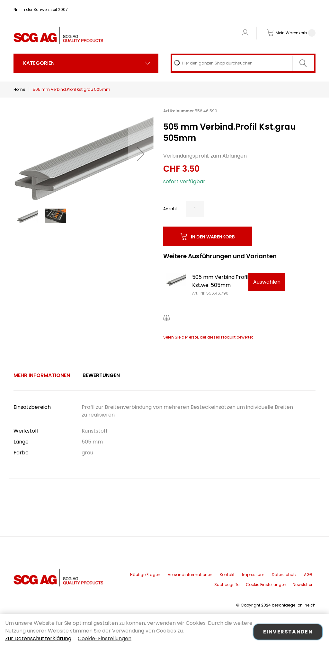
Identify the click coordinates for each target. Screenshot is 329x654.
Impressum (253, 574)
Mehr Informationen (41, 375)
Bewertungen (101, 375)
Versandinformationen (190, 574)
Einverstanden (288, 631)
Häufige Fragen (145, 574)
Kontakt (227, 574)
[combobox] (243, 63)
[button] (141, 153)
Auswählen (266, 282)
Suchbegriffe (226, 584)
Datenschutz (284, 574)
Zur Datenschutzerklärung (38, 638)
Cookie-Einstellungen (104, 638)
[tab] (41, 375)
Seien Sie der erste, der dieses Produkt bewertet (208, 337)
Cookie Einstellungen (266, 584)
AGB (308, 574)
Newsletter (302, 584)
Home (19, 89)
